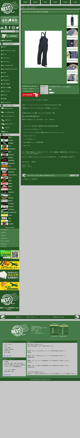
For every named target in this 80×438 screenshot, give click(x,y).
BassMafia (10, 223)
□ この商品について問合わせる (28, 88)
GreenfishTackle (12, 212)
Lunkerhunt (11, 209)
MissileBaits (11, 172)
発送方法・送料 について (31, 317)
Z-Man (10, 177)
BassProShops (11, 148)
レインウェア (33, 6)
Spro (9, 195)
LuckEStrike (11, 163)
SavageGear (11, 192)
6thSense (10, 200)
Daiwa (9, 151)
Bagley (10, 180)
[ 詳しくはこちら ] (7, 355)
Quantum (10, 157)
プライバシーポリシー (45, 317)
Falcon (10, 137)
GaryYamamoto (12, 169)
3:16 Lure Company (5, 241)
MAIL (45, 2)
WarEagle (10, 198)
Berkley (10, 186)
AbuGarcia (11, 154)
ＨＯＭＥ (23, 6)
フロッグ (7, 127)
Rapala (10, 189)
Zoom (9, 166)
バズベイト (8, 120)
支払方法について (19, 317)
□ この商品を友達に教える (27, 91)
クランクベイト (9, 108)
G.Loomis (10, 140)
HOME (25, 2)
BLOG (55, 2)
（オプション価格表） (65, 86)
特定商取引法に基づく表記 (58, 317)
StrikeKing (11, 160)
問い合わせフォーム (39, 333)
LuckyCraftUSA (12, 174)
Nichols (10, 215)
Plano (9, 221)
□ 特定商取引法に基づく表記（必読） (29, 86)
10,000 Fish (3, 232)
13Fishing (10, 143)
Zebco (9, 218)
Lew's (9, 146)
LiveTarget (11, 203)
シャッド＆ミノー (9, 116)
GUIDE (65, 2)
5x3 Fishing (3, 246)
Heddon (10, 183)
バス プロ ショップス (31, 7)
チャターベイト (9, 124)
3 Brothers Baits (4, 238)
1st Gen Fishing (4, 229)
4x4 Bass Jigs (3, 243)
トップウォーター (9, 112)
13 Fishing (3, 235)
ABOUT (35, 2)
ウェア (28, 6)
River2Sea (10, 206)
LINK (75, 2)
